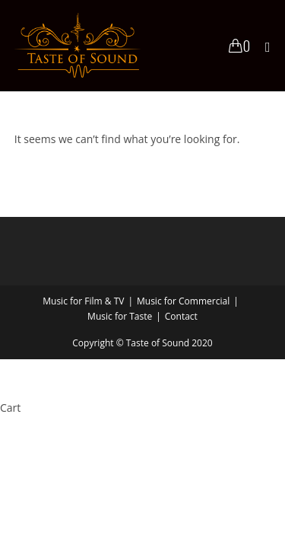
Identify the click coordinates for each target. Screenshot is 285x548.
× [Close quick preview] (3, 369)
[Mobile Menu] (262, 46)
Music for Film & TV (83, 301)
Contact (181, 316)
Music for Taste (119, 316)
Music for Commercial (183, 301)
